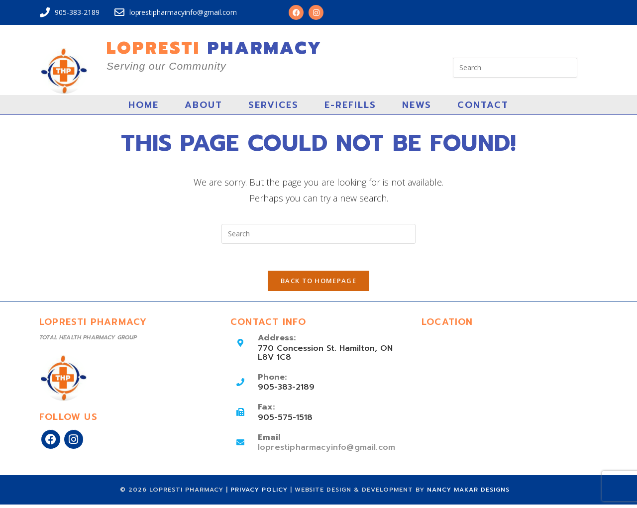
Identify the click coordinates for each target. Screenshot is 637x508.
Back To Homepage (318, 284)
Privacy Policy (260, 493)
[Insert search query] (515, 68)
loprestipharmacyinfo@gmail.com (325, 451)
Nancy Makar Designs (468, 493)
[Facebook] (51, 443)
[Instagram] (74, 443)
